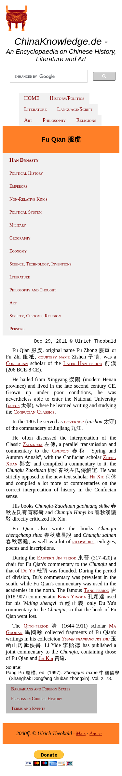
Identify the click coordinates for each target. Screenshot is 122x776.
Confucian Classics (34, 412)
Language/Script (75, 109)
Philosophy (54, 120)
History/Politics (67, 98)
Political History (26, 173)
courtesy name (54, 356)
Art (28, 120)
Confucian (17, 363)
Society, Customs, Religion (35, 315)
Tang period (96, 590)
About (95, 733)
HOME (31, 98)
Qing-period (36, 626)
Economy (18, 251)
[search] (49, 76)
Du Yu (28, 570)
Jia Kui (45, 658)
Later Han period (82, 363)
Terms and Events (28, 708)
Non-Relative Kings (28, 199)
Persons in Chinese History (36, 698)
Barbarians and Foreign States (40, 689)
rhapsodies (83, 541)
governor (74, 421)
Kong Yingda (72, 596)
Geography (20, 238)
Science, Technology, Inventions (40, 264)
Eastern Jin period (56, 557)
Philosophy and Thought (32, 290)
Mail (81, 733)
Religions (86, 120)
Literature (35, 109)
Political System (25, 212)
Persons (16, 328)
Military (17, 225)
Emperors (18, 186)
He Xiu (96, 476)
